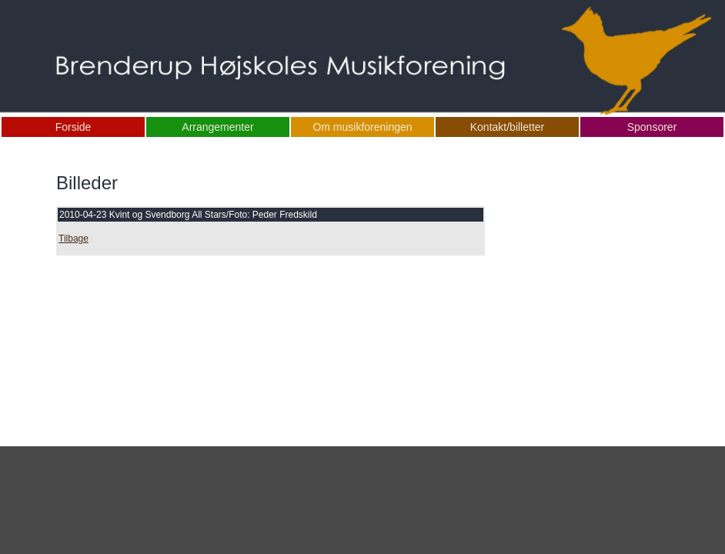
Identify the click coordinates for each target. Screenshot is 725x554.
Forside (73, 127)
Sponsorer (652, 127)
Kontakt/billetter (507, 127)
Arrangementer (217, 127)
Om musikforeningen (362, 127)
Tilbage (73, 238)
